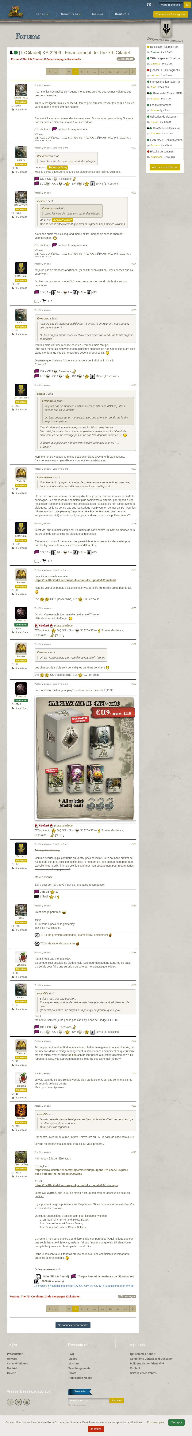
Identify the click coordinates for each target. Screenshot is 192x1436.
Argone (21, 1118)
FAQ (71, 1353)
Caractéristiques (17, 1363)
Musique (73, 1363)
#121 (134, 85)
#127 (134, 469)
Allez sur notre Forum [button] (165, 167)
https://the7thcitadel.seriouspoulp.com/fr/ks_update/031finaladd (75, 580)
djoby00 (21, 965)
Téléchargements (79, 1368)
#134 (134, 906)
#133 (134, 844)
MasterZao (21, 1164)
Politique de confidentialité (147, 1363)
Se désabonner (77, 1405)
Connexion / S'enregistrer (171, 14)
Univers (12, 1358)
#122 (134, 148)
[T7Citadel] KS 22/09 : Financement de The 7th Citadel (70, 52)
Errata (72, 1373)
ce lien (72, 1054)
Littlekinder (21, 397)
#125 (134, 310)
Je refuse (96, 1428)
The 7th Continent (33, 59)
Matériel (12, 1368)
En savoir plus (156, 1422)
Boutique (122, 14)
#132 (134, 684)
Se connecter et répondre (73, 1325)
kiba (21, 918)
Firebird (21, 620)
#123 (134, 193)
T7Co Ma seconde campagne (57, 943)
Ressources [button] (71, 14)
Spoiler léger (57, 167)
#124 (134, 264)
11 (102, 71)
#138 (134, 1073)
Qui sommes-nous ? (143, 1353)
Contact (135, 1368)
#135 (134, 952)
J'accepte (176, 1422)
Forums (97, 14)
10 (94, 71)
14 (125, 71)
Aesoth (21, 582)
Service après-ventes (143, 1373)
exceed (21, 160)
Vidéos (72, 1358)
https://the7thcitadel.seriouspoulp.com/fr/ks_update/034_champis (76, 1185)
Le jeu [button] (42, 14)
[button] (150, 5)
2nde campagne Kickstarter (64, 59)
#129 (134, 570)
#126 (134, 385)
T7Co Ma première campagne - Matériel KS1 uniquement (74, 934)
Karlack (21, 856)
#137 (134, 1041)
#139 (134, 1106)
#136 (134, 985)
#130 (134, 608)
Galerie (11, 1373)
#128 (134, 523)
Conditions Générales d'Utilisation (151, 1358)
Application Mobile (80, 1377)
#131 (134, 644)
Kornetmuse (21, 97)
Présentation (15, 1353)
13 (117, 71)
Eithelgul (21, 276)
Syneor (21, 481)
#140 (134, 1152)
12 (110, 71)
